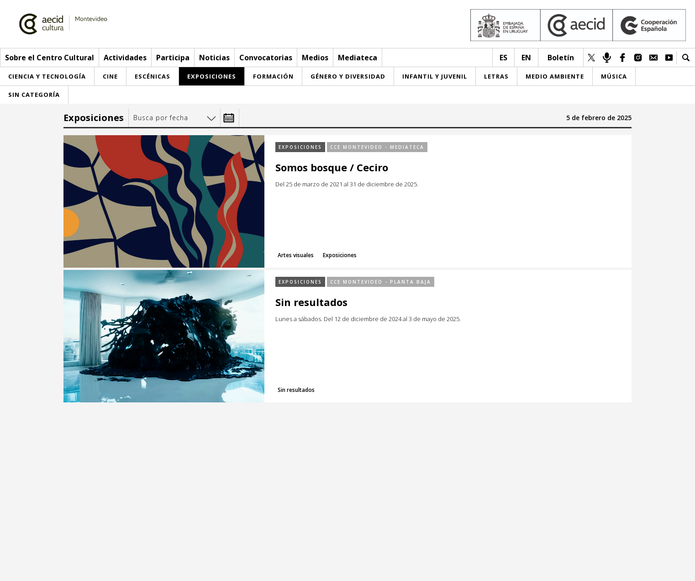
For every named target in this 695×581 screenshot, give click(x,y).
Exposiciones (300, 147)
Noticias (214, 58)
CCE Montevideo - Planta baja (380, 282)
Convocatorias (265, 58)
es (503, 58)
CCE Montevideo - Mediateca (377, 147)
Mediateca (357, 58)
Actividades (125, 58)
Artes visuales (296, 255)
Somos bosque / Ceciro (331, 167)
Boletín (561, 58)
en (526, 58)
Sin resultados (311, 302)
